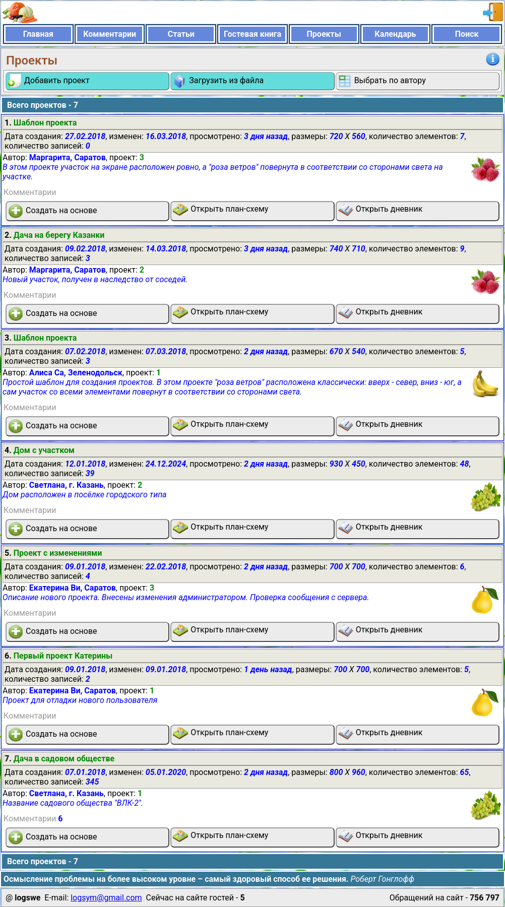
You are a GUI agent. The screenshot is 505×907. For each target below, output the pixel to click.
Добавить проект (48, 81)
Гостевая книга (252, 34)
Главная (38, 34)
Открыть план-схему (220, 209)
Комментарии (109, 34)
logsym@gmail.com (106, 897)
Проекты (324, 34)
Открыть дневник (380, 210)
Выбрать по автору (381, 81)
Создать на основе (52, 211)
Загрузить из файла (218, 81)
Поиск (467, 34)
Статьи (181, 34)
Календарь (395, 34)
